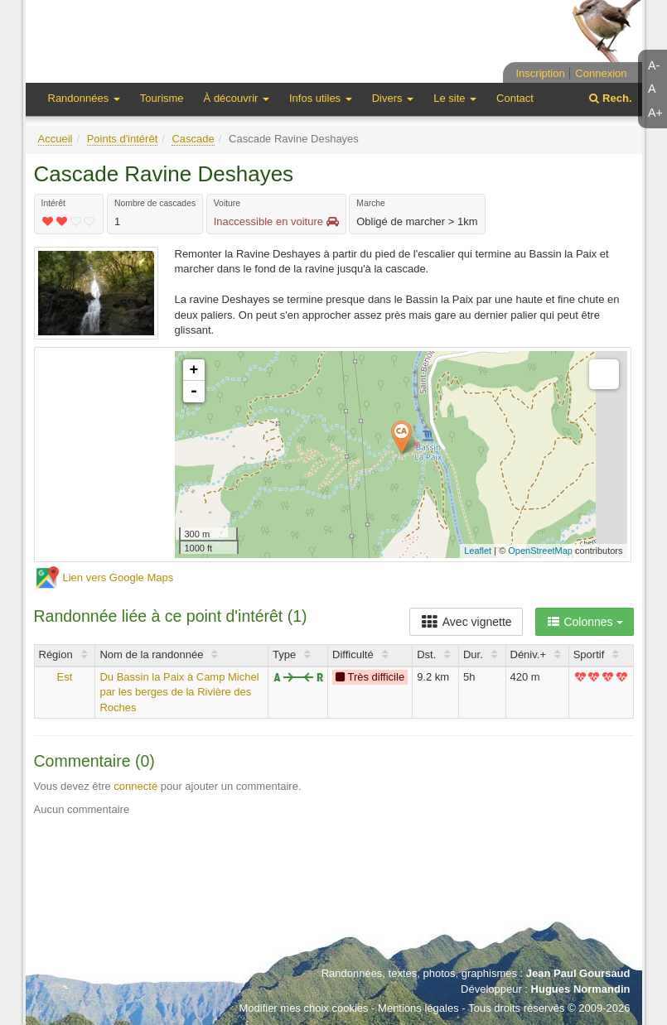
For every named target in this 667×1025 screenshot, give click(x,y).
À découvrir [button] (236, 98)
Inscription (539, 73)
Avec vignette (466, 621)
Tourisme (162, 98)
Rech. (610, 98)
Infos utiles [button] (320, 98)
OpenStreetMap (540, 551)
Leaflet (477, 551)
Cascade (193, 138)
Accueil (55, 138)
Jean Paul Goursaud (578, 973)
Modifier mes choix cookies (303, 1008)
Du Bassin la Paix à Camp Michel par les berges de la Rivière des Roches (179, 692)
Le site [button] (454, 98)
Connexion (600, 73)
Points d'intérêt (122, 138)
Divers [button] (392, 98)
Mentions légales (418, 1008)
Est (65, 677)
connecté (135, 786)
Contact (515, 98)
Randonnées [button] (84, 98)
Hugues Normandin (581, 989)
